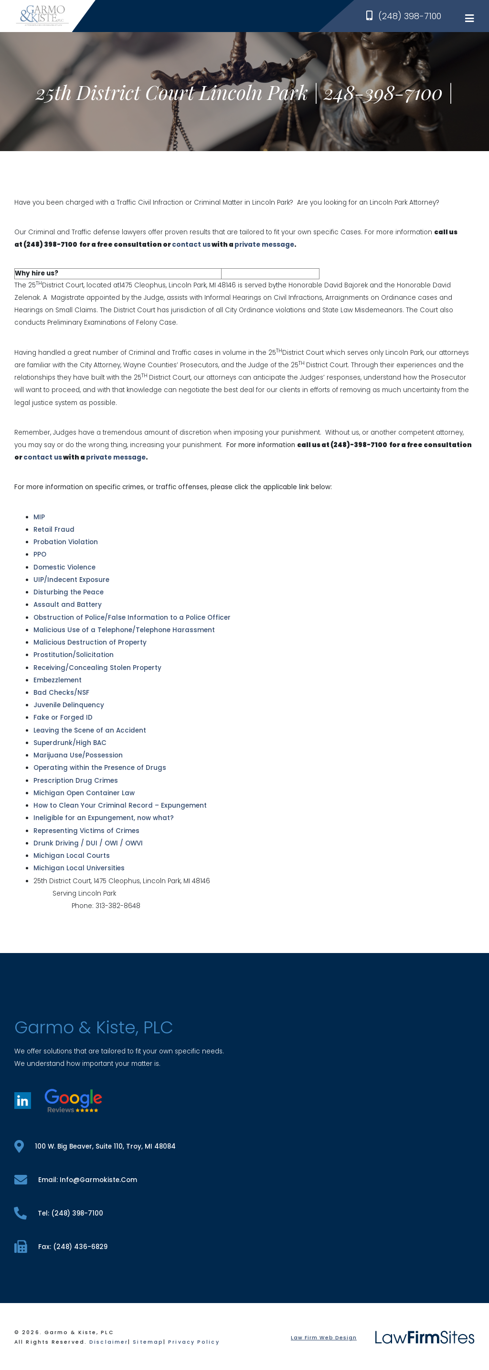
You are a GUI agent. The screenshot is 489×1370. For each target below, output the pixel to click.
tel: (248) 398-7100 (58, 1213)
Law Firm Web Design (324, 1337)
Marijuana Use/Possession (78, 755)
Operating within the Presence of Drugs (99, 767)
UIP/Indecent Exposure (71, 579)
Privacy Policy (193, 1342)
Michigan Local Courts (71, 855)
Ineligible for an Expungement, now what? (103, 817)
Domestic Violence (64, 567)
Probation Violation (65, 542)
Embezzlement (57, 680)
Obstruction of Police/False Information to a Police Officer (132, 617)
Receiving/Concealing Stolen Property (97, 667)
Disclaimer (108, 1342)
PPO (39, 554)
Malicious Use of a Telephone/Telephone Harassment (124, 630)
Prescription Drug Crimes (75, 780)
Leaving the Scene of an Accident (89, 730)
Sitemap (148, 1342)
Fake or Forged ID (63, 717)
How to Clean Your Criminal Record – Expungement (120, 805)
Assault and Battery (67, 604)
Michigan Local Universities (79, 868)
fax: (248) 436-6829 (60, 1246)
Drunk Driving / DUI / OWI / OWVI (88, 843)
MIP (39, 517)
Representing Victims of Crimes (86, 830)
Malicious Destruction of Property (90, 642)
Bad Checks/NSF (61, 692)
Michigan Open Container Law (84, 793)
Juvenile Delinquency (68, 705)
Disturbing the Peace (68, 592)
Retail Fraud (53, 529)
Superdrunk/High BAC (69, 742)
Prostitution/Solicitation (73, 654)
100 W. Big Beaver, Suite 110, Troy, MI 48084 (95, 1146)
